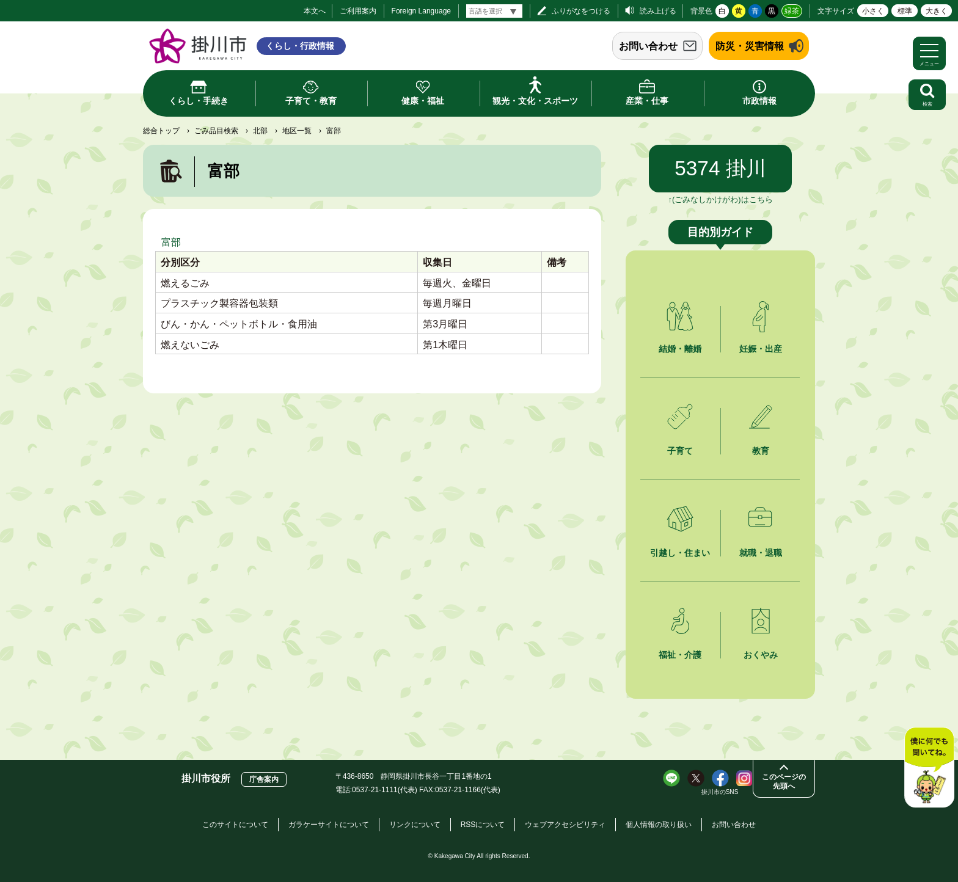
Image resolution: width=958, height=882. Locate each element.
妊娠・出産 (760, 349)
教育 (760, 451)
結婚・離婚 (680, 349)
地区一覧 (297, 130)
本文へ (315, 11)
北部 (260, 130)
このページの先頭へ (784, 781)
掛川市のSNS (720, 792)
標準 (905, 11)
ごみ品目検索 (216, 130)
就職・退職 (760, 553)
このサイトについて (235, 824)
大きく (937, 11)
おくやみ (761, 655)
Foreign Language (421, 11)
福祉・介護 (680, 655)
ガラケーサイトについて (328, 824)
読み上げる (658, 11)
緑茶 (791, 11)
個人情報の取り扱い (659, 824)
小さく (873, 11)
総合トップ (161, 130)
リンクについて (415, 824)
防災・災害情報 (749, 46)
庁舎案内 (264, 779)
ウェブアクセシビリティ (565, 824)
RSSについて (483, 824)
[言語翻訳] (494, 11)
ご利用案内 (358, 11)
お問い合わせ (648, 46)
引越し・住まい (680, 553)
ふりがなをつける (581, 11)
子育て (680, 451)
